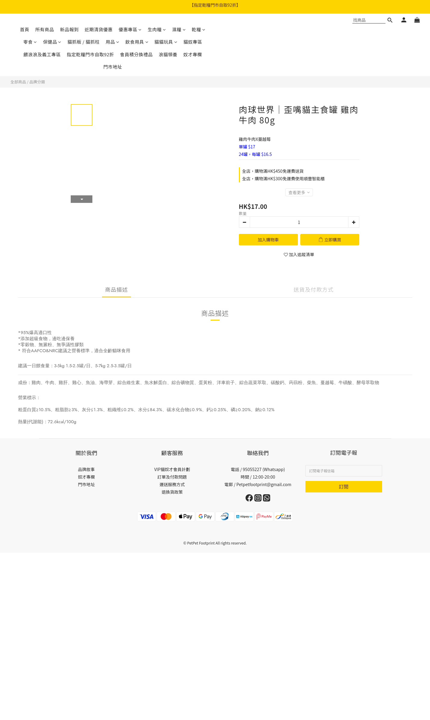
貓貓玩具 (166, 42)
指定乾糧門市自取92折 (90, 54)
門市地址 (112, 67)
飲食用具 (137, 42)
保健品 (52, 42)
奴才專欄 (192, 54)
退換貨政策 (172, 492)
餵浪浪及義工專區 (42, 54)
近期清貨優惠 (99, 29)
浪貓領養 (168, 54)
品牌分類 (37, 82)
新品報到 (69, 29)
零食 (30, 42)
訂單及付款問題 (172, 477)
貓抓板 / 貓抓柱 (83, 42)
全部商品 (18, 82)
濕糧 (179, 29)
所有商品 (44, 29)
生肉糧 (157, 29)
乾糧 (199, 29)
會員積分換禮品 (136, 54)
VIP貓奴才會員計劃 (172, 469)
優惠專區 (130, 29)
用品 (112, 42)
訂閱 (343, 486)
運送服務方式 (172, 484)
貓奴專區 (193, 42)
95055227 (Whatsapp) (264, 469)
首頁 (24, 29)
